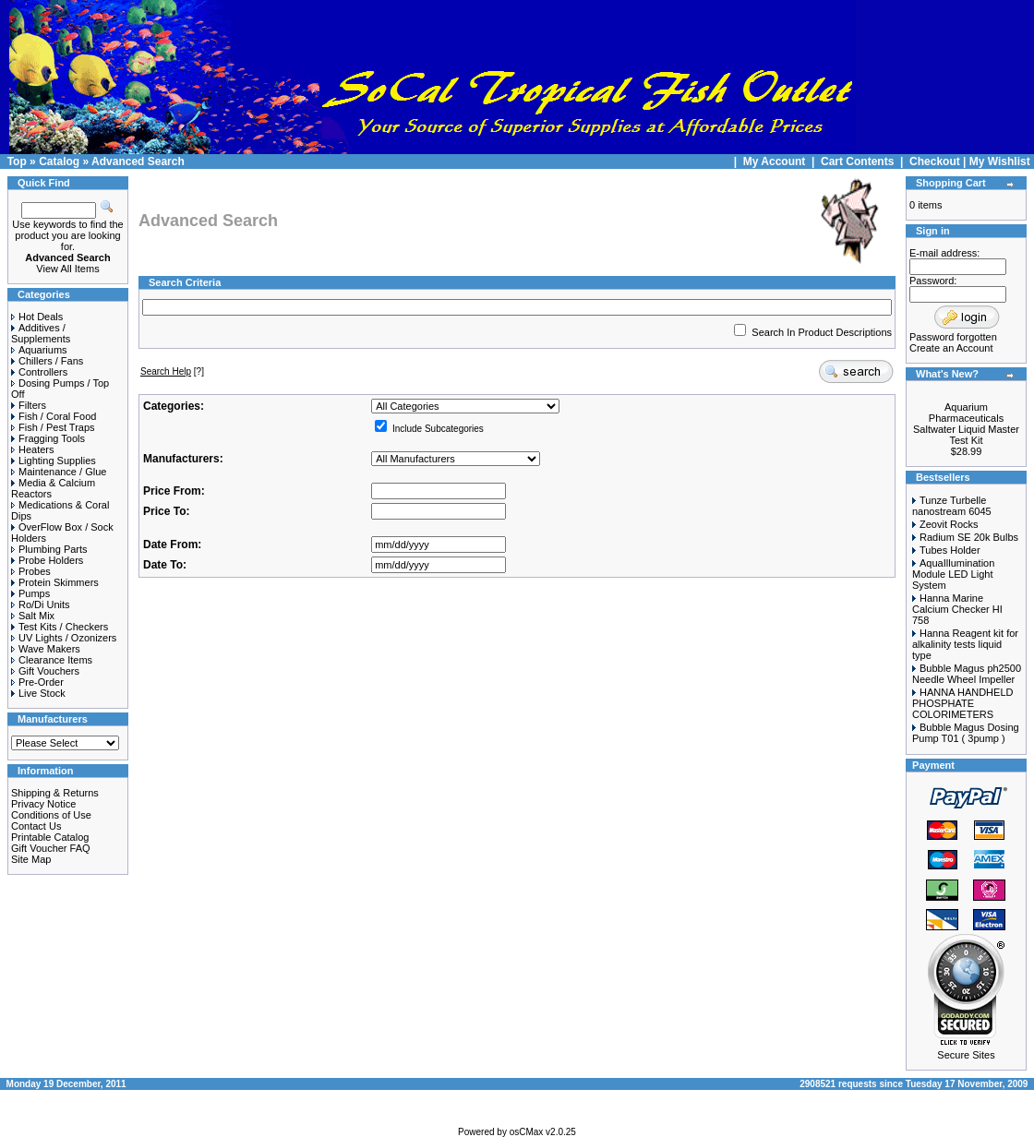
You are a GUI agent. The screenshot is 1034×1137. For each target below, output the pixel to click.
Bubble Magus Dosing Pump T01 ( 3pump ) (965, 733)
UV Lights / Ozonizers (63, 637)
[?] (172, 371)
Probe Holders (47, 560)
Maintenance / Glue (58, 471)
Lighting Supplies (53, 460)
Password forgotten (953, 336)
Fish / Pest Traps (53, 427)
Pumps (30, 593)
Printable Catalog (50, 837)
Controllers (39, 371)
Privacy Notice (43, 803)
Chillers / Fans (47, 360)
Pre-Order (37, 682)
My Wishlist (999, 161)
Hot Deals (37, 316)
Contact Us (36, 826)
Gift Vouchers (45, 670)
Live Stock (38, 693)
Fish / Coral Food (53, 416)
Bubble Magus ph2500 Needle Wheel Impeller (966, 674)
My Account (776, 161)
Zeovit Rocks (949, 524)
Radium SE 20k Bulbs (969, 537)
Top (17, 161)
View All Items (67, 268)
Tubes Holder (950, 550)
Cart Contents (857, 161)
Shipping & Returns (55, 792)
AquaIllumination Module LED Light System (953, 574)
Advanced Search (138, 161)
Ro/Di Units (40, 604)
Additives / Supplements (40, 333)
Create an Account (951, 347)
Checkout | (939, 161)
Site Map (31, 859)
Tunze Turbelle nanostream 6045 (952, 506)
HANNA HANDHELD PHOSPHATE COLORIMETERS (962, 703)
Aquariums (39, 349)
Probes (31, 571)
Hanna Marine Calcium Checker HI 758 (957, 609)
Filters (28, 405)
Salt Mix (32, 615)
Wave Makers (45, 648)
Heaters (32, 449)
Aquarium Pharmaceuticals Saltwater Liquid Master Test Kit (966, 423)
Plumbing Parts (49, 549)
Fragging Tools (48, 438)
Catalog (59, 161)
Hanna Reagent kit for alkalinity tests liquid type (965, 644)
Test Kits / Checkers (59, 626)
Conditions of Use (51, 814)
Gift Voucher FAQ (50, 848)
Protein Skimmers (55, 582)
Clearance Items (51, 659)
